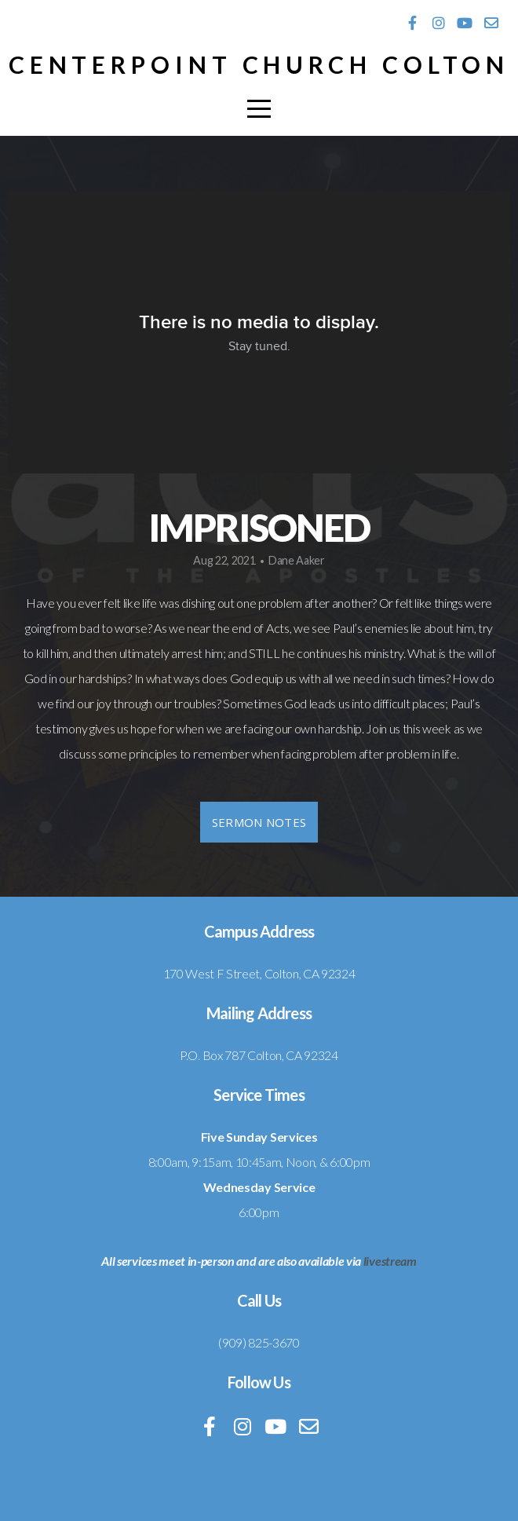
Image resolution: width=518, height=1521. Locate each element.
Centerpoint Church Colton (259, 64)
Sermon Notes (259, 822)
